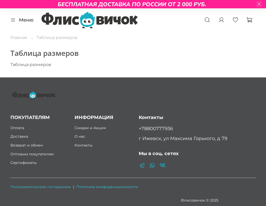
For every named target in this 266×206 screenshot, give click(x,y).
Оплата (17, 127)
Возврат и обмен (26, 145)
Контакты (83, 145)
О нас (80, 136)
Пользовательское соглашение (40, 186)
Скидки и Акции (90, 127)
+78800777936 (156, 128)
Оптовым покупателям (32, 154)
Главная (18, 37)
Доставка (19, 136)
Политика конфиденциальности (107, 186)
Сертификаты (23, 162)
